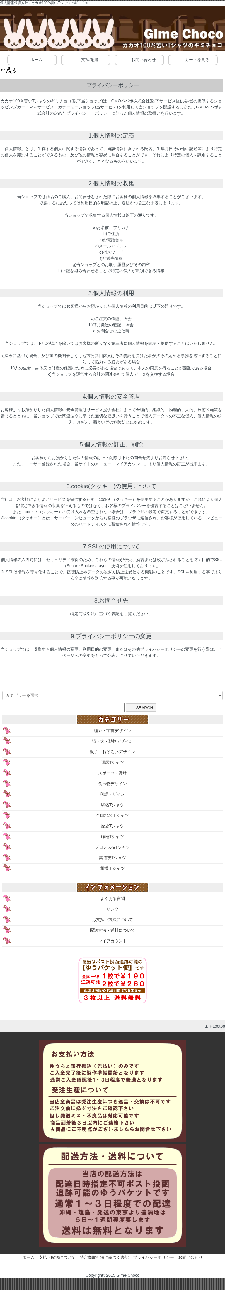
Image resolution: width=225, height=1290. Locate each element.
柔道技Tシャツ (112, 857)
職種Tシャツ (112, 836)
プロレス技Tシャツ (112, 847)
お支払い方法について (112, 919)
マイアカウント (112, 940)
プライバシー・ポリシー (88, 113)
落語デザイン (112, 794)
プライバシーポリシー (153, 1257)
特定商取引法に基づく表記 (104, 1257)
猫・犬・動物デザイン (112, 741)
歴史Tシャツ (112, 826)
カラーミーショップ (76, 107)
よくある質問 (112, 898)
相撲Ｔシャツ (112, 868)
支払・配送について (57, 1257)
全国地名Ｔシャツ (112, 815)
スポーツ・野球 (112, 773)
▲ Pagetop (214, 1026)
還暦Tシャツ (112, 762)
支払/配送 (86, 59)
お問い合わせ (139, 59)
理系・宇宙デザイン (112, 730)
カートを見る (192, 59)
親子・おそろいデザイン (112, 751)
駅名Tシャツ (112, 804)
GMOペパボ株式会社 (130, 100)
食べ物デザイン (112, 783)
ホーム (32, 59)
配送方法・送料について (112, 930)
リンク (112, 909)
